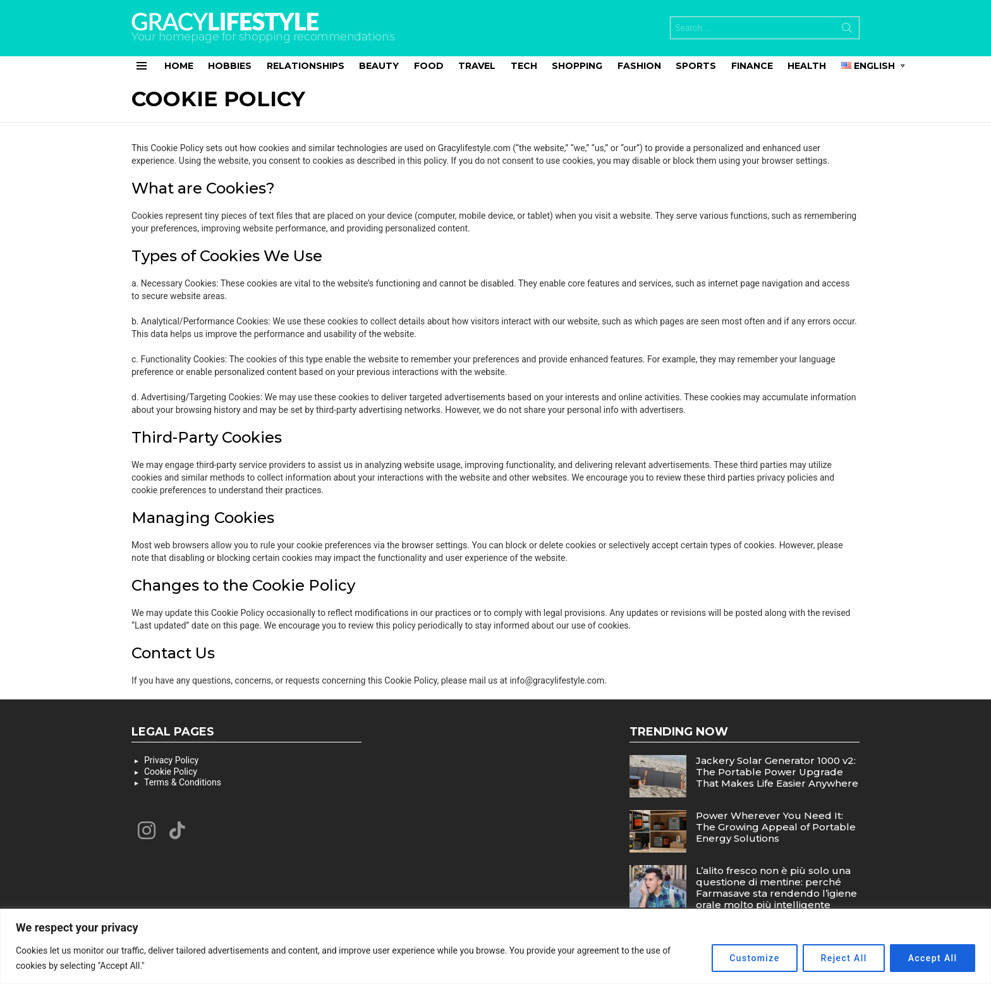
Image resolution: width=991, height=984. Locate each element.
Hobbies (230, 65)
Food (429, 65)
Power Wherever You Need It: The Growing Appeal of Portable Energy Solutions (776, 826)
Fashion (639, 65)
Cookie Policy (170, 771)
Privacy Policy (171, 760)
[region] (495, 946)
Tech (524, 65)
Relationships (305, 65)
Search (847, 30)
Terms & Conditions (182, 782)
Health (806, 65)
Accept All (932, 958)
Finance (752, 65)
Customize (753, 958)
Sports (696, 65)
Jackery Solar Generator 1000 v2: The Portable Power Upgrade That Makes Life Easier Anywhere (777, 771)
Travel (476, 65)
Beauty (379, 65)
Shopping (577, 65)
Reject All (843, 958)
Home (178, 65)
